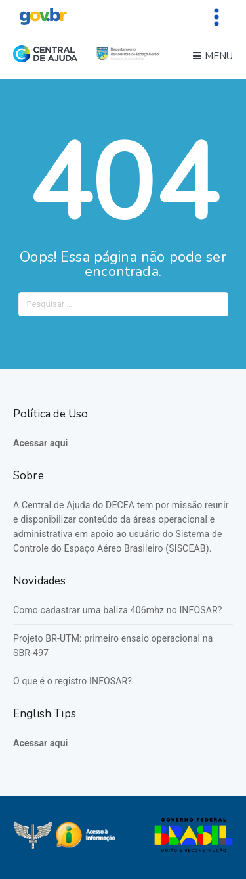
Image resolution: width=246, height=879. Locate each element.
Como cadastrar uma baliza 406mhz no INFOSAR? (117, 610)
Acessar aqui (40, 443)
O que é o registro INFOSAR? (72, 681)
